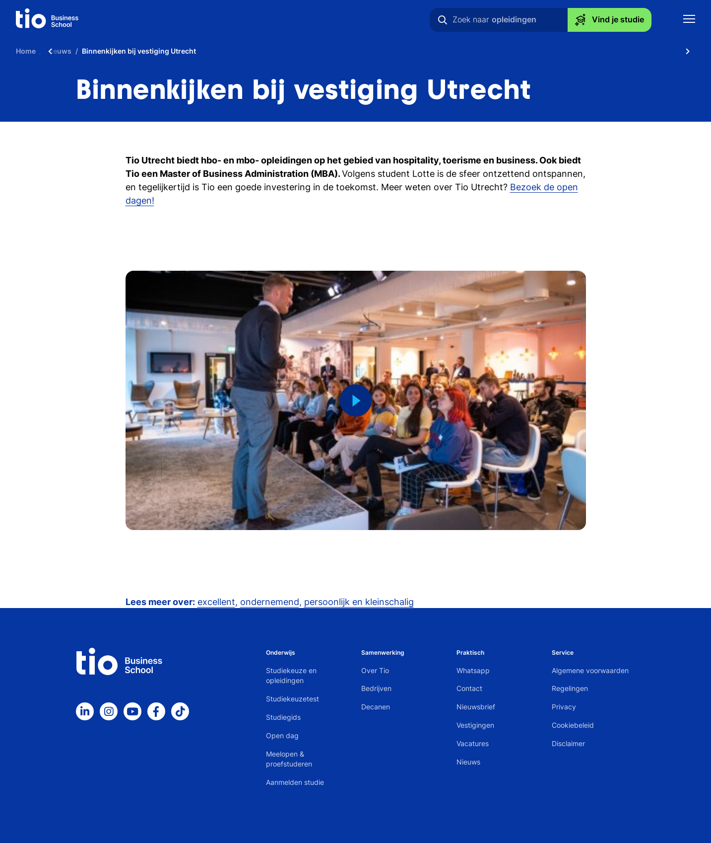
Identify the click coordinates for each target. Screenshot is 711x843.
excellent (216, 602)
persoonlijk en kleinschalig (359, 602)
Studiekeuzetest (292, 698)
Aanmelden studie (295, 782)
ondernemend (269, 602)
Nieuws (468, 762)
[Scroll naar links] (50, 51)
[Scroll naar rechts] (688, 51)
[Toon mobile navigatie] (689, 20)
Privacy (564, 706)
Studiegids (283, 717)
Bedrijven (376, 688)
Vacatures (472, 743)
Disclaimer (568, 743)
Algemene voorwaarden (590, 670)
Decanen (375, 706)
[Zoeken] (442, 19)
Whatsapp (473, 670)
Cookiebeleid (573, 725)
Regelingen (570, 688)
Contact (469, 688)
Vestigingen (475, 725)
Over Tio (375, 670)
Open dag (282, 735)
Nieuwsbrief (475, 706)
